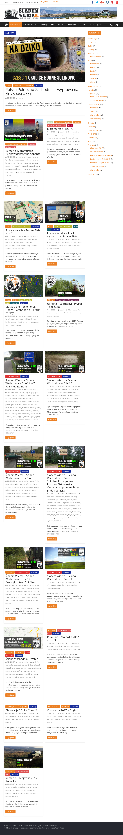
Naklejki (91, 90)
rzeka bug (27, 490)
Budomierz (64, 389)
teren (7, 172)
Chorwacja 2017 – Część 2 (21, 710)
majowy (34, 787)
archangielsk (24, 319)
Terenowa (18, 408)
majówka (16, 163)
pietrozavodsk (10, 246)
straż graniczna (10, 671)
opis (73, 313)
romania (25, 169)
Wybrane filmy (95, 119)
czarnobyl (53, 313)
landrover (8, 163)
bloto (10, 588)
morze (7, 243)
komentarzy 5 (30, 585)
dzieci (33, 716)
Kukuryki (22, 487)
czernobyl (61, 313)
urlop (22, 411)
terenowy (13, 172)
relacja (78, 313)
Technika (91, 126)
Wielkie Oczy (56, 402)
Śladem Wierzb (29, 25)
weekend (35, 411)
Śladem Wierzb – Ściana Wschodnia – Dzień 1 (61, 577)
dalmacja (20, 716)
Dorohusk (33, 484)
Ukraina (51, 300)
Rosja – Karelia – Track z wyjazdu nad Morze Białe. (62, 234)
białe (12, 239)
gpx (63, 243)
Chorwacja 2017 (12, 707)
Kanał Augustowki (26, 588)
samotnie (35, 322)
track (18, 172)
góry (32, 393)
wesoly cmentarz (23, 414)
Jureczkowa (58, 392)
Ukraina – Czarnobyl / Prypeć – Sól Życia (64, 305)
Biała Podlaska (10, 484)
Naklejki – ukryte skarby (52, 25)
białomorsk (19, 239)
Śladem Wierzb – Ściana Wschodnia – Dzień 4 (19, 476)
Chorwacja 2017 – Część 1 (63, 710)
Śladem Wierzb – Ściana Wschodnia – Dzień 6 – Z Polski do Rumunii (20, 383)
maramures (24, 163)
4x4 (8, 239)
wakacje (29, 600)
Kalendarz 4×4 (95, 56)
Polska (9, 85)
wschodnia (50, 518)
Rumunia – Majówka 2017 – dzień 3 (64, 638)
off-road (14, 166)
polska (78, 506)
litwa (25, 591)
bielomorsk (27, 239)
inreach (67, 243)
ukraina (49, 316)
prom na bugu (62, 509)
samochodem (22, 594)
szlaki (12, 408)
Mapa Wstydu (93, 86)
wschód (78, 515)
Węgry (92, 82)
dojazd (27, 393)
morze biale (15, 243)
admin (20, 98)
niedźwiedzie (9, 402)
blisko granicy (55, 389)
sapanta (31, 405)
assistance (14, 393)
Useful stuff (92, 137)
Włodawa (26, 496)
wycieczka (25, 417)
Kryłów (16, 487)
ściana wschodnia (66, 399)
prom (55, 509)
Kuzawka (29, 487)
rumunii (14, 793)
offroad (20, 166)
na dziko (8, 399)
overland (27, 166)
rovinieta (18, 405)
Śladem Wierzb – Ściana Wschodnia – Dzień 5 (61, 381)
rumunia (31, 169)
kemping (15, 719)
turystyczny (63, 515)
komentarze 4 (71, 494)
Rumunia (23, 144)
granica (7, 665)
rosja (29, 246)
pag (32, 719)
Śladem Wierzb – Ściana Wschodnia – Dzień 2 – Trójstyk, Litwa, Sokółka (20, 579)
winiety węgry (16, 417)
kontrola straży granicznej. (20, 665)
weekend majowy (11, 414)
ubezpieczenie (15, 411)
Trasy (92, 111)
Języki (99, 25)
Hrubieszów (9, 487)
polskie (49, 509)
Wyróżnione (92, 174)
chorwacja (12, 716)
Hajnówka (62, 500)
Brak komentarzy (31, 157)
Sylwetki (91, 123)
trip (27, 172)
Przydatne (72, 25)
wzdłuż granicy (73, 402)
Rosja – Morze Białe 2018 (100, 159)
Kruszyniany (65, 503)
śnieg (74, 649)
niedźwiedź (29, 399)
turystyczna (55, 515)
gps (34, 160)
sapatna (38, 169)
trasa (23, 172)
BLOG (92, 25)
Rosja (8, 227)
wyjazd (31, 172)
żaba (78, 649)
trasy (48, 515)
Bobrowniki (69, 497)
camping (22, 393)
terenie (54, 512)
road (70, 509)
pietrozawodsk (21, 246)
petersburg (30, 243)
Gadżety (91, 49)
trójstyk (28, 597)
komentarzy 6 (30, 662)
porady (7, 405)
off (48, 506)
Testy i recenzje (94, 130)
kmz (75, 243)
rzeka (21, 490)
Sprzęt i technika (96, 100)
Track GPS (15, 303)
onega (25, 322)
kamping (8, 396)
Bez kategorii (93, 38)
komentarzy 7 (30, 481)
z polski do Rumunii (31, 420)
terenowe (68, 512)
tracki (74, 512)
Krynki (72, 503)
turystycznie (14, 600)
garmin (54, 243)
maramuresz (33, 163)
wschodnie (59, 518)
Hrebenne (72, 389)
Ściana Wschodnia (13, 377)
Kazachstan (94, 64)
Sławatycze (17, 493)
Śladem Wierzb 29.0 (46, 2)
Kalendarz (91, 53)
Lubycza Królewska (61, 395)
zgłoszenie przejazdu (28, 677)
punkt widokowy (15, 169)
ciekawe (10, 160)
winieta (32, 414)
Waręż (20, 496)
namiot (14, 399)
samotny (8, 249)
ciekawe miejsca (19, 160)
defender (28, 160)
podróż (60, 246)
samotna (34, 246)
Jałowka (69, 500)
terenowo (25, 408)
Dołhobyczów (24, 484)
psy (12, 405)
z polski (21, 420)
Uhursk (14, 496)
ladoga (13, 322)
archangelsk (15, 319)
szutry (18, 597)
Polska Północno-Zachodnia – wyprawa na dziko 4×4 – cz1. (41, 92)
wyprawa (8, 175)
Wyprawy (14, 25)
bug (17, 484)
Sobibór (24, 493)
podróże (72, 506)
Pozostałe (58, 122)
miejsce (8, 166)
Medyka (71, 395)
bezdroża (50, 497)
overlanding (35, 166)
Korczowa (50, 395)
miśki (37, 396)
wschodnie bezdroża (70, 518)
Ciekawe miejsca (12, 144)
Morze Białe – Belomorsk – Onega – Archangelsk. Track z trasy (22, 310)
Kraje (8, 300)
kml (37, 160)
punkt (7, 169)
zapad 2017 (16, 677)
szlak (79, 509)
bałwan (51, 646)
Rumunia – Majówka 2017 (56, 125)
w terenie (28, 411)
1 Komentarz (71, 310)
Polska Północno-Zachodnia (23, 85)
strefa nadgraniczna (23, 671)
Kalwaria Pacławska (69, 392)
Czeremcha (51, 500)
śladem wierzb (10, 597)
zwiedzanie (58, 521)
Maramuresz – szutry (60, 128)
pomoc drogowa (33, 402)
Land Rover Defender (98, 97)
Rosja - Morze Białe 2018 (21, 227)
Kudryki (20, 591)
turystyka (8, 496)
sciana (74, 509)
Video (84, 25)
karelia (34, 239)
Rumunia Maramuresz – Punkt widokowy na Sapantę (22, 152)
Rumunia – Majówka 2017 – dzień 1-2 (22, 779)
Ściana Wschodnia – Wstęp (21, 659)
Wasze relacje (61, 300)
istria (37, 716)
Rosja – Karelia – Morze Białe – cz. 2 (22, 231)
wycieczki (15, 796)
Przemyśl (56, 399)
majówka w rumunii (24, 787)
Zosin (7, 499)
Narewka (78, 503)
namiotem (21, 399)
